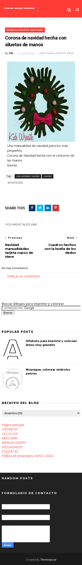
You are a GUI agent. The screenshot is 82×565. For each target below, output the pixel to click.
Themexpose (48, 560)
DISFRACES (10, 429)
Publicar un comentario (23, 276)
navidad (48, 176)
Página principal (13, 425)
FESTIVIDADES (12, 447)
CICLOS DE (9, 434)
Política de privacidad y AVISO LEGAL (28, 456)
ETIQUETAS (10, 451)
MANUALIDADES (14, 442)
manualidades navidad (25, 30)
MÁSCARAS (10, 438)
